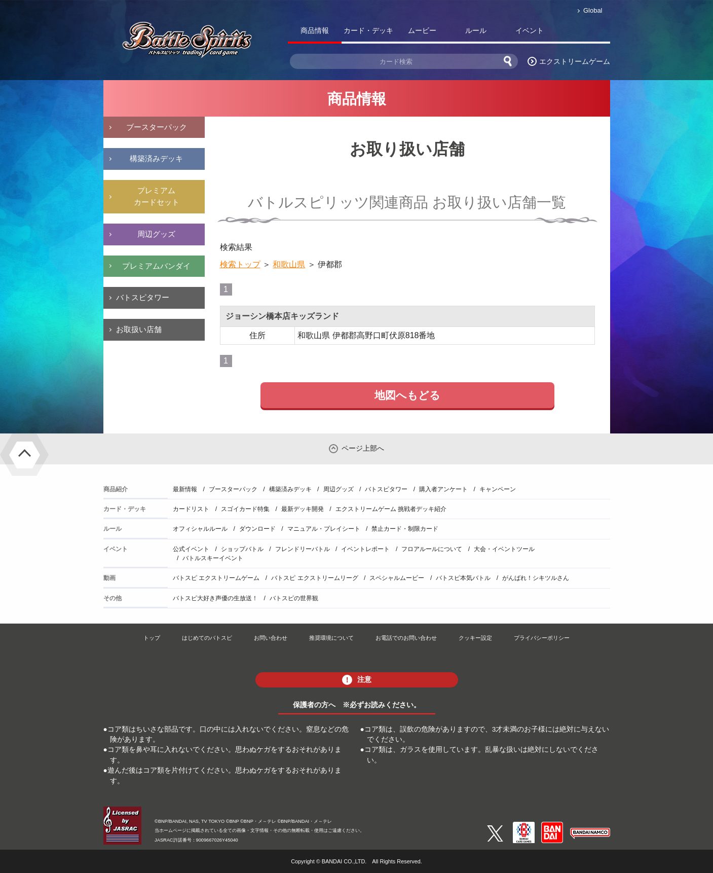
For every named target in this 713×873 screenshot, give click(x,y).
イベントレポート (365, 549)
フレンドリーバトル (302, 549)
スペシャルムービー (396, 577)
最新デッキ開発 (302, 509)
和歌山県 (289, 264)
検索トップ (240, 264)
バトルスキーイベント (212, 558)
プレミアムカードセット (156, 196)
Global (592, 10)
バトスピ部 (583, 32)
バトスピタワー (142, 297)
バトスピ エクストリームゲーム (216, 577)
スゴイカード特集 (245, 509)
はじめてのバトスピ (207, 638)
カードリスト (191, 509)
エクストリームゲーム (574, 61)
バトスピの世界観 (294, 598)
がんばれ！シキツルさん (535, 577)
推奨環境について (331, 638)
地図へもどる (407, 395)
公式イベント (191, 549)
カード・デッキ (368, 30)
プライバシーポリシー (542, 638)
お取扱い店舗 (139, 329)
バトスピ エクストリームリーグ (314, 577)
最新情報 (185, 489)
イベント (529, 30)
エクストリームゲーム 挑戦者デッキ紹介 (390, 509)
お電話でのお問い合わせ (406, 638)
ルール (475, 30)
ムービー (422, 30)
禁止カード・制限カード (404, 528)
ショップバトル (242, 549)
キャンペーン (497, 489)
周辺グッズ (156, 234)
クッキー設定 (475, 638)
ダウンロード (257, 528)
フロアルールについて (431, 549)
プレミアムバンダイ (156, 266)
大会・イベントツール (504, 549)
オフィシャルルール (200, 528)
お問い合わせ (270, 638)
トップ (151, 638)
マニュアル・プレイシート (323, 528)
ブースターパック (156, 127)
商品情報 (315, 30)
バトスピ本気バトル (463, 577)
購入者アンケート (443, 489)
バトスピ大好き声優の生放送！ (215, 598)
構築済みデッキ (156, 158)
